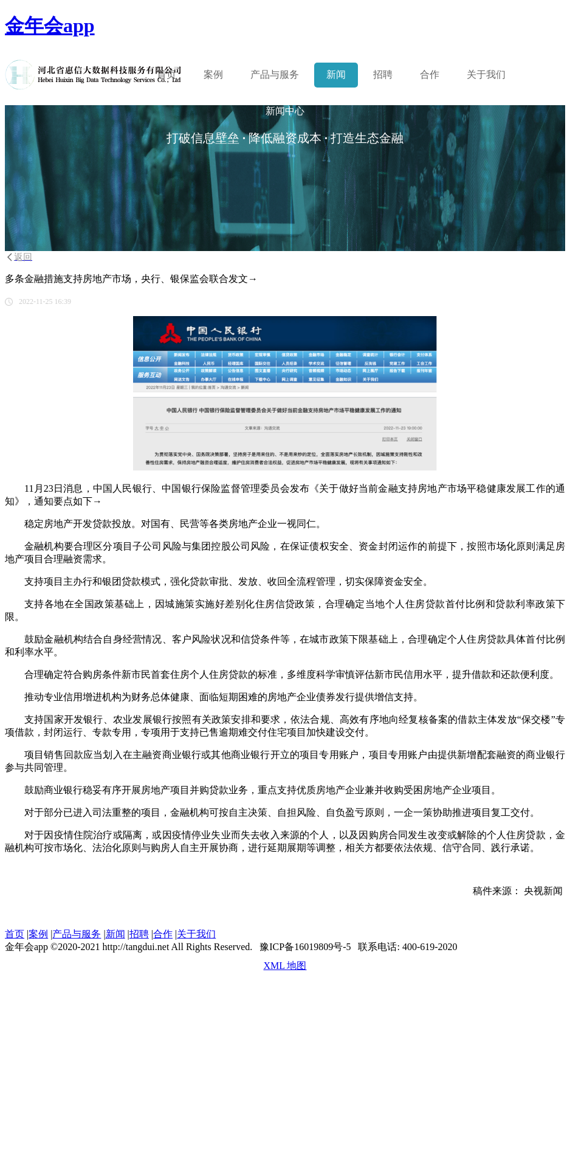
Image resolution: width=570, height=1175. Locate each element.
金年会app (50, 25)
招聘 (383, 74)
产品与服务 (76, 934)
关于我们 (486, 74)
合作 (429, 74)
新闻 (336, 74)
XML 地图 (285, 965)
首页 (166, 74)
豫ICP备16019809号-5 (305, 947)
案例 (213, 74)
